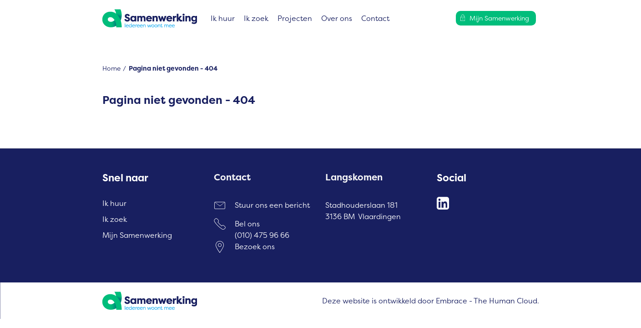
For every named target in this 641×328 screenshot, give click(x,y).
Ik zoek (256, 18)
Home (111, 68)
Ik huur (223, 18)
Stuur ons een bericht (272, 205)
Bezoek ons (255, 246)
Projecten (295, 18)
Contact (375, 18)
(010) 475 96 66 (262, 235)
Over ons (336, 18)
